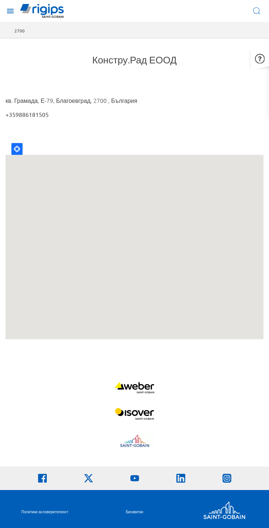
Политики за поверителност (44, 511)
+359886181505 (27, 114)
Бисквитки (134, 511)
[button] (260, 57)
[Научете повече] (134, 388)
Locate (17, 149)
